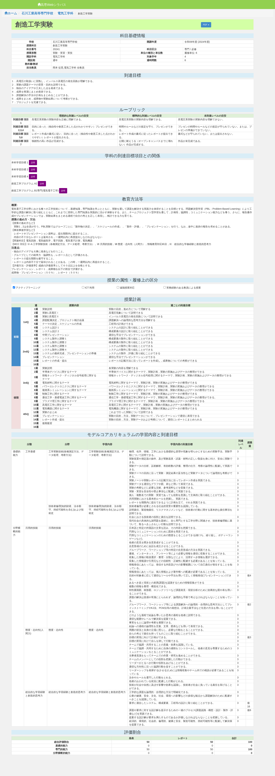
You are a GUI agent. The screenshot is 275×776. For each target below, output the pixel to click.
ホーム (10, 13)
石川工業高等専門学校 (37, 13)
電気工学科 (65, 13)
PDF (206, 25)
